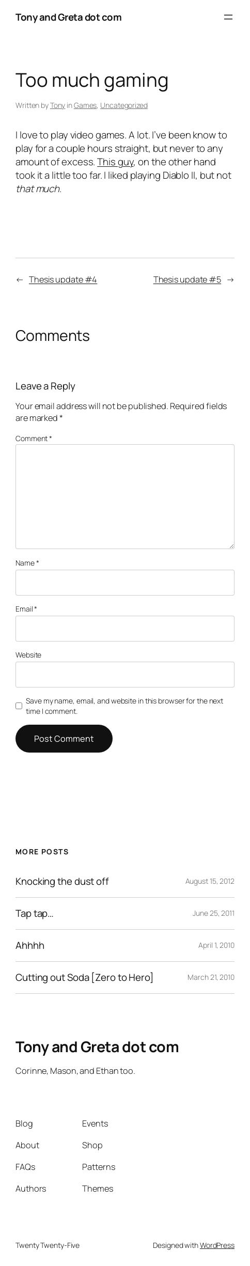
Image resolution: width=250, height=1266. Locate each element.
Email (26, 609)
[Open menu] (228, 17)
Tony (58, 105)
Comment (33, 438)
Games (85, 105)
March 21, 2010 (211, 977)
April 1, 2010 (216, 945)
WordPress (217, 1245)
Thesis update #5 (187, 279)
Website (28, 655)
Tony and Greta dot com (68, 17)
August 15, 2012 (210, 881)
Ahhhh (29, 945)
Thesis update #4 (63, 279)
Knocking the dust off (62, 881)
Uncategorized (124, 105)
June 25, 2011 (214, 913)
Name (27, 563)
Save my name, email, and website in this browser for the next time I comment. (124, 706)
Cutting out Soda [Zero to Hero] (84, 977)
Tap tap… (34, 913)
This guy (115, 161)
